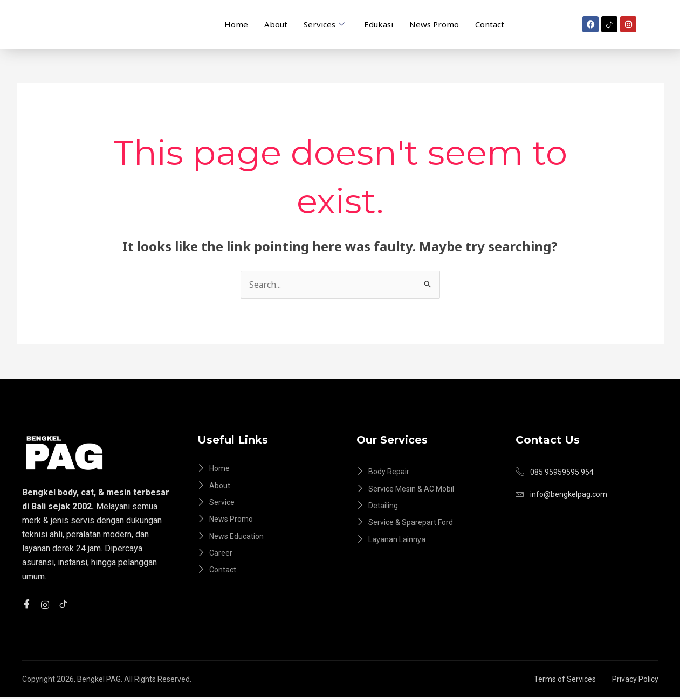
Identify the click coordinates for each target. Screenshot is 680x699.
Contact (489, 23)
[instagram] (46, 604)
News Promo (434, 23)
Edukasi (378, 23)
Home (236, 23)
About (275, 23)
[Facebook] (28, 604)
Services (324, 24)
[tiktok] (65, 604)
